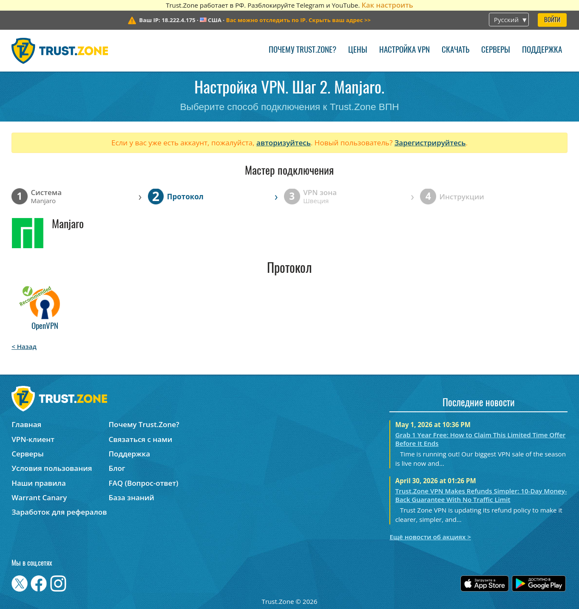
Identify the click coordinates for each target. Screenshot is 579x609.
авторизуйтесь (283, 142)
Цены (357, 50)
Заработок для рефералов (59, 512)
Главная (26, 424)
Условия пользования (51, 468)
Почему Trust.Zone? (302, 50)
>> (298, 20)
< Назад (24, 346)
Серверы (495, 50)
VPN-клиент (32, 439)
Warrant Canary (39, 497)
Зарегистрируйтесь (430, 142)
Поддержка (542, 50)
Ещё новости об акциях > (430, 537)
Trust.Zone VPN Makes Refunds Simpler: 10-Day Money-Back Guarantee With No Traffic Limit (481, 495)
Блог (117, 468)
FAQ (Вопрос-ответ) (144, 483)
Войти (552, 20)
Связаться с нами (141, 439)
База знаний (131, 497)
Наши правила (38, 483)
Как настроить (387, 5)
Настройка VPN (404, 50)
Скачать (455, 50)
